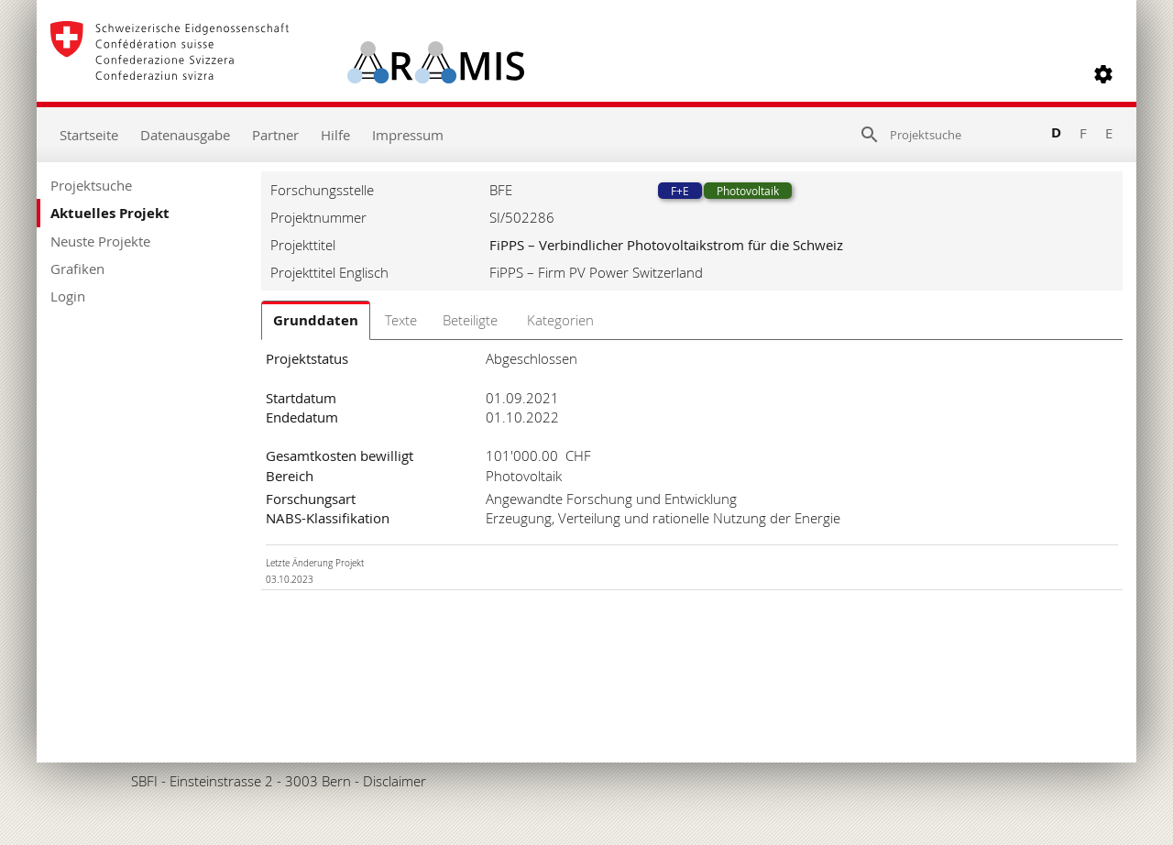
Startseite (89, 135)
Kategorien (560, 320)
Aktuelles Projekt (110, 213)
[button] (1103, 74)
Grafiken (77, 268)
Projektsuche (91, 185)
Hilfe (335, 135)
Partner (275, 135)
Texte (401, 320)
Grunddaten (315, 320)
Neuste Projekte (100, 241)
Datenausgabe (185, 135)
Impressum (408, 135)
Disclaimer (394, 781)
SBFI (144, 781)
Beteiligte (470, 320)
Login (67, 296)
